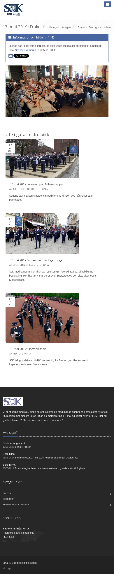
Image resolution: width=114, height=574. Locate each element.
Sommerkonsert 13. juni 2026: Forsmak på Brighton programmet (46, 457)
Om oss (7, 493)
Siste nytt (9, 499)
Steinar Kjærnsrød (25, 50)
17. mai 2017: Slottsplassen (27, 349)
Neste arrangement (14, 443)
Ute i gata (65, 27)
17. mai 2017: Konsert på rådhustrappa (36, 184)
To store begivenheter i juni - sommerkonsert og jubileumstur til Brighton (50, 468)
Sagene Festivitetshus (16, 504)
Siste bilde (9, 453)
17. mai (80, 27)
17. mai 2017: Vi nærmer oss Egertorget (36, 260)
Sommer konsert (23, 447)
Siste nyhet (9, 464)
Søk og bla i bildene (100, 27)
